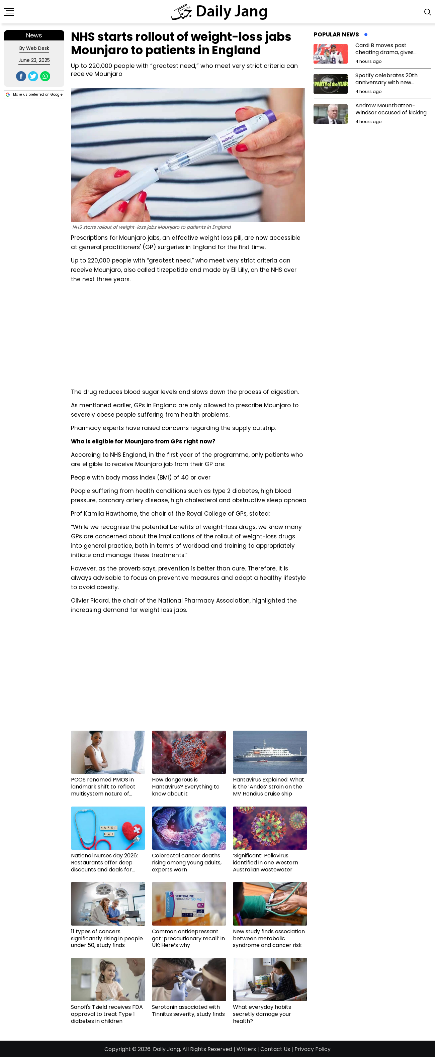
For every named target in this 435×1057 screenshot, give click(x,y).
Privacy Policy (312, 1049)
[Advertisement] (189, 335)
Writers (246, 1049)
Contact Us (275, 1049)
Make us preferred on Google (34, 94)
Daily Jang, (167, 1049)
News (34, 35)
